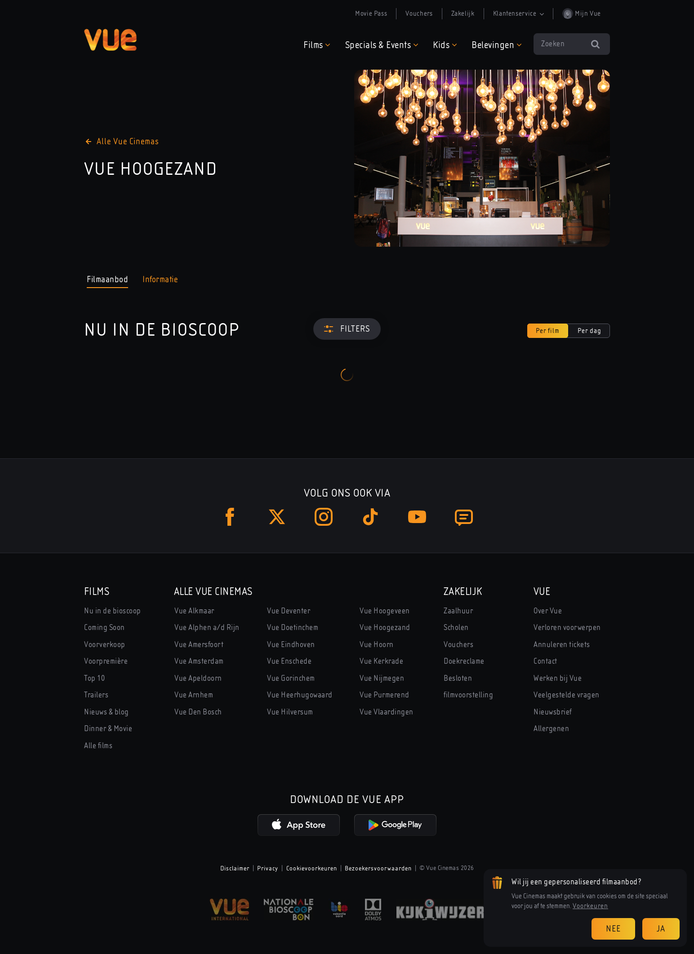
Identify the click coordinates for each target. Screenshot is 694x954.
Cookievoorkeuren (311, 868)
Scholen (456, 627)
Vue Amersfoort (198, 644)
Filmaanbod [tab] (107, 281)
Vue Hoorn (377, 644)
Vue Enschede (289, 661)
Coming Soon (104, 627)
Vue (542, 591)
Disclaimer (234, 868)
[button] (317, 44)
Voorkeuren (590, 906)
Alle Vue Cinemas (213, 591)
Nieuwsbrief (553, 712)
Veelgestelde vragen (567, 695)
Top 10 (94, 678)
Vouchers (418, 13)
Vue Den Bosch (198, 712)
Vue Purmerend (384, 695)
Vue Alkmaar (194, 611)
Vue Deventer (288, 611)
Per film (548, 331)
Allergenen (551, 728)
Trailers (96, 695)
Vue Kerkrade (381, 661)
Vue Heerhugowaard (300, 695)
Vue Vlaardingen (387, 712)
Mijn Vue (581, 13)
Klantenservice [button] (518, 13)
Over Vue (548, 611)
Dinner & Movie (108, 728)
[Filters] (347, 329)
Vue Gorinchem (291, 678)
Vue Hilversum (290, 712)
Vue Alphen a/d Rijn (207, 627)
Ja (661, 928)
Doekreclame (464, 661)
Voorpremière (106, 661)
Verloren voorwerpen (567, 627)
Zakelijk (463, 13)
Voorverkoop (104, 644)
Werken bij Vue (558, 678)
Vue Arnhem (193, 695)
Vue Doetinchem (292, 627)
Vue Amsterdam (199, 661)
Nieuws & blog (106, 712)
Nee (613, 928)
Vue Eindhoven (291, 644)
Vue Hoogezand (385, 627)
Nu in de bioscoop (112, 611)
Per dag (589, 331)
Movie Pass (371, 13)
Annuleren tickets (562, 644)
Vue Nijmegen (382, 678)
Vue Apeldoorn (198, 678)
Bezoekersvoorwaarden (378, 868)
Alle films (98, 745)
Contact (545, 661)
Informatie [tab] (160, 279)
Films (96, 591)
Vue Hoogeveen (385, 611)
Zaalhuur (458, 611)
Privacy (267, 868)
